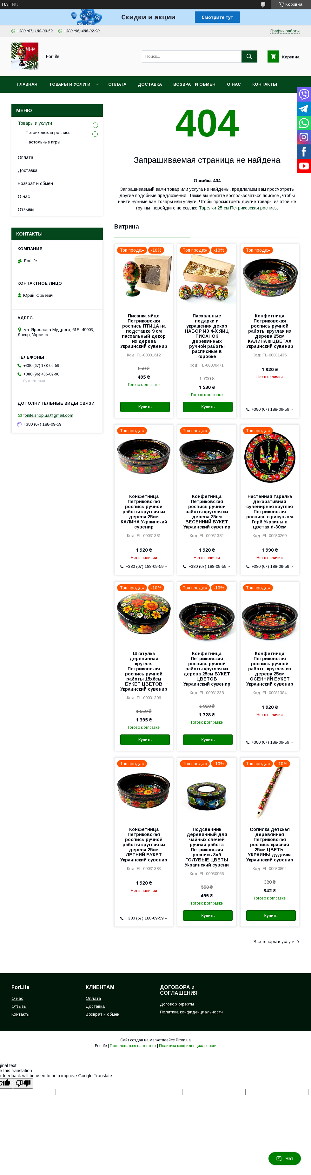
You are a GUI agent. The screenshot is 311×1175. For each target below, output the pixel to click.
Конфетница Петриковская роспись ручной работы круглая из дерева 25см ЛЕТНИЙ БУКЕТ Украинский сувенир (143, 844)
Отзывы (26, 209)
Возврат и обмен (194, 84)
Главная (27, 84)
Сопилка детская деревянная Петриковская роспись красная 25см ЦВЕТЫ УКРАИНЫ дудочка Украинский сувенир (269, 844)
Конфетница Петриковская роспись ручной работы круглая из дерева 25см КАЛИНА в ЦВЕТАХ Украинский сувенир (269, 331)
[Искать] (249, 56)
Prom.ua (183, 1040)
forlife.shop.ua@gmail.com (48, 415)
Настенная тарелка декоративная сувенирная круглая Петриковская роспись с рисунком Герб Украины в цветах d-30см (269, 511)
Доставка (150, 84)
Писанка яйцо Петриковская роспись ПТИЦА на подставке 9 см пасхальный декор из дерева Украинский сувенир (143, 331)
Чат (284, 1158)
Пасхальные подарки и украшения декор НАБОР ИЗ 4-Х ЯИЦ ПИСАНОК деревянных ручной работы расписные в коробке (207, 336)
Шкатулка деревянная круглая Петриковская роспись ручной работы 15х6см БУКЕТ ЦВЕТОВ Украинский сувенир (143, 671)
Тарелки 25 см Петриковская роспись (238, 207)
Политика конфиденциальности (191, 1012)
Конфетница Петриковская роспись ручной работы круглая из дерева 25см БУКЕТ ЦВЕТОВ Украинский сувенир (206, 669)
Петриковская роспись (48, 132)
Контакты (264, 84)
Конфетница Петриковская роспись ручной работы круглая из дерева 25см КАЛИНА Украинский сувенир (144, 511)
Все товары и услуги (274, 941)
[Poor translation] (23, 1083)
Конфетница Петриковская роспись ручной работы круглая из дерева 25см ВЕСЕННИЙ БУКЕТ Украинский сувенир (206, 511)
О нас (234, 84)
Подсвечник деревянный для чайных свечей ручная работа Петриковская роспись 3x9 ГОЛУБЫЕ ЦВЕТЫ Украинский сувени (207, 847)
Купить (145, 407)
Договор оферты (177, 1004)
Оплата (117, 84)
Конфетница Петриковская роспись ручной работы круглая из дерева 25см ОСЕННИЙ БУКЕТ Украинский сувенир (269, 669)
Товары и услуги (69, 84)
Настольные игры (43, 142)
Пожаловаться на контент (133, 1046)
